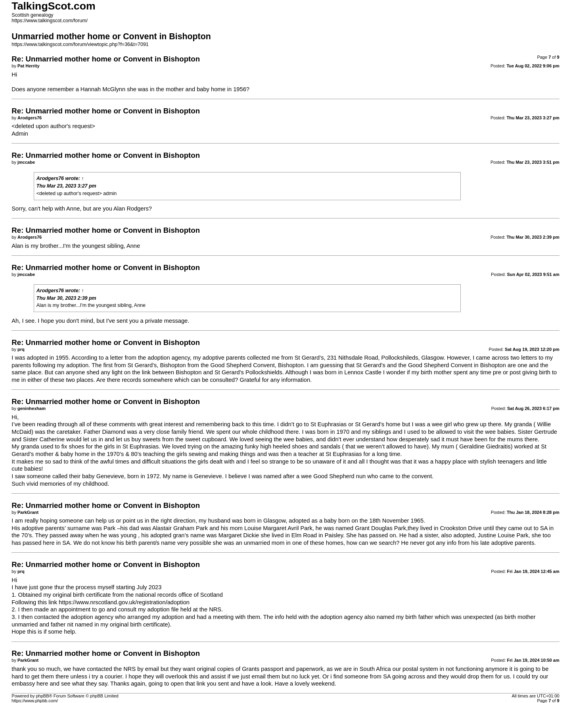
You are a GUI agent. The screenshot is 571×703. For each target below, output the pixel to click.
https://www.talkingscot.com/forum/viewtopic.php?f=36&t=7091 (79, 44)
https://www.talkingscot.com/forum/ (49, 20)
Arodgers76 (50, 178)
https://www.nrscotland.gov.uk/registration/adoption (124, 602)
